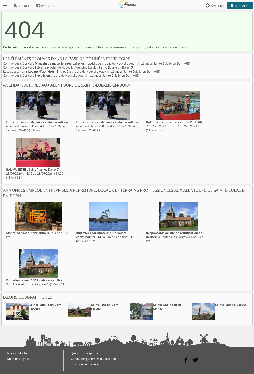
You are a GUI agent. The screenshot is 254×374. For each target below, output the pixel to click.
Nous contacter (17, 353)
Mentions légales (18, 359)
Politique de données (85, 364)
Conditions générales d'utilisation (93, 359)
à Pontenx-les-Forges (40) (174, 235)
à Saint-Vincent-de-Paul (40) (174, 122)
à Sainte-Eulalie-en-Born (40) (37, 124)
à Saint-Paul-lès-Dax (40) (32, 169)
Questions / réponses (85, 353)
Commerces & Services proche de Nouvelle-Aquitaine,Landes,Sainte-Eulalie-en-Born (93, 63)
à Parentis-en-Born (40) (105, 235)
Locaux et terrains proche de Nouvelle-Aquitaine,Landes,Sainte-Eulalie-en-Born (78, 71)
